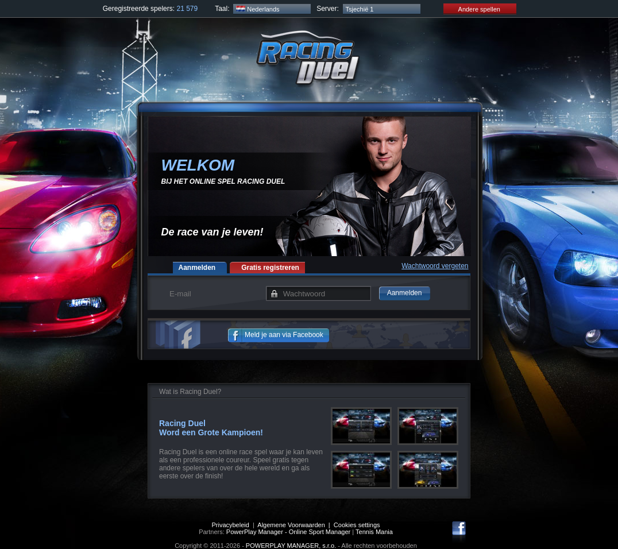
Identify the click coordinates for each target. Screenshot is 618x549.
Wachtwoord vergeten (434, 266)
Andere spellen (472, 8)
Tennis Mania (374, 531)
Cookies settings (357, 524)
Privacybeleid (230, 524)
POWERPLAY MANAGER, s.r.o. (291, 545)
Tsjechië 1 (360, 9)
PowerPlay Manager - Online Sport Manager (288, 531)
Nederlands (257, 9)
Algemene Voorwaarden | (295, 524)
